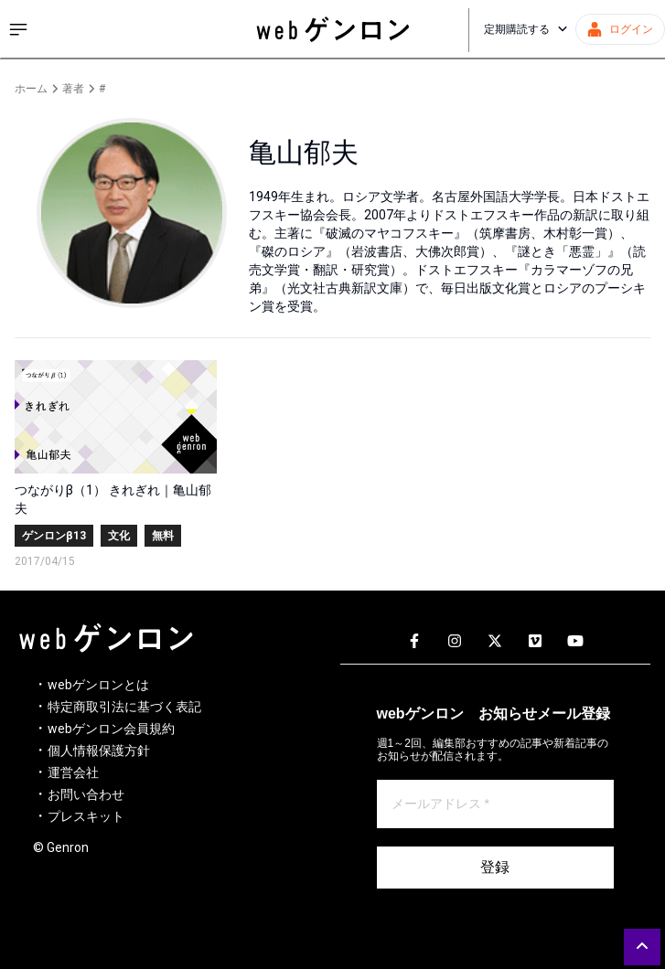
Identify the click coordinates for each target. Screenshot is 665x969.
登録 (494, 867)
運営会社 (73, 772)
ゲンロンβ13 (54, 535)
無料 (163, 535)
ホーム (31, 88)
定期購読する (526, 29)
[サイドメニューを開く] (18, 29)
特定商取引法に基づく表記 (124, 706)
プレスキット (86, 816)
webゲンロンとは (98, 684)
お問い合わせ (86, 794)
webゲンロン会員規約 (111, 728)
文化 (119, 535)
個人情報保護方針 (99, 750)
